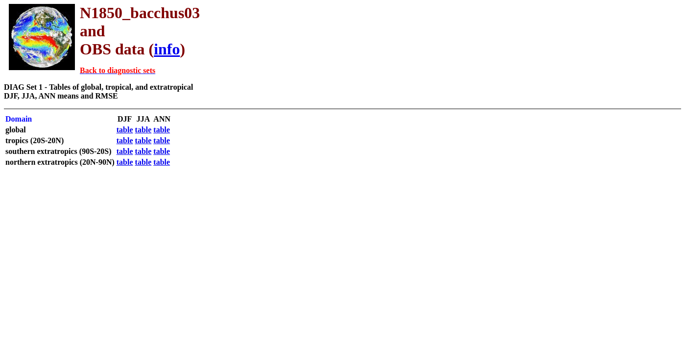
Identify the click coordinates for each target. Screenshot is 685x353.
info (167, 49)
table (125, 130)
